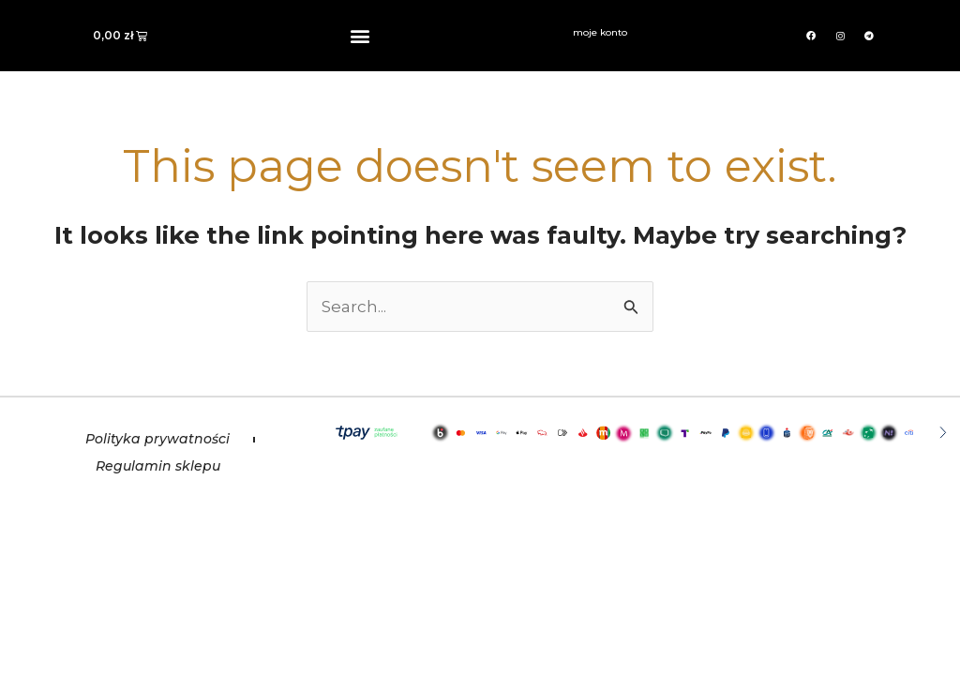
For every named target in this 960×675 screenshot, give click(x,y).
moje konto (600, 32)
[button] (360, 36)
